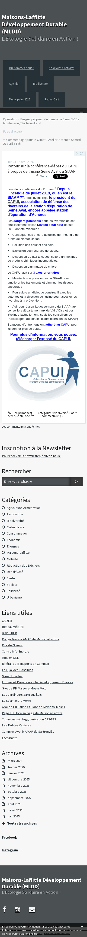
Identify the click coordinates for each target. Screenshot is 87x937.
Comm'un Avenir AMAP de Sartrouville (28, 731)
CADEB (7, 621)
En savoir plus (29, 933)
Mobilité (12, 559)
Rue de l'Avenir (12, 645)
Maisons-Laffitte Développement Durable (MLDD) (34, 24)
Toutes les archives (22, 823)
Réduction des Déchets (23, 565)
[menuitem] (43, 121)
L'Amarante (9, 738)
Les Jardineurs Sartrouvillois (22, 694)
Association (15, 514)
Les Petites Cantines (16, 725)
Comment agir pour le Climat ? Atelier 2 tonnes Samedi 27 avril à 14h (42, 142)
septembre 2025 (19, 798)
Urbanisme (14, 597)
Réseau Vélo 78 (12, 627)
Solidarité (13, 591)
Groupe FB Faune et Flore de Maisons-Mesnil (33, 707)
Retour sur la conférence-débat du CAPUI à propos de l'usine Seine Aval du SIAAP (43, 168)
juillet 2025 (15, 810)
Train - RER (9, 633)
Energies (13, 546)
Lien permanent (20, 413)
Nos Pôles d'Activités (61, 68)
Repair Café (52, 99)
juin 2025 (14, 816)
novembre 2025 (18, 786)
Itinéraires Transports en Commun (25, 664)
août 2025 (14, 804)
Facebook (9, 837)
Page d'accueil (13, 131)
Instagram (10, 850)
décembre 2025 (19, 779)
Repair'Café (15, 572)
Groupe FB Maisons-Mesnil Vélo (24, 688)
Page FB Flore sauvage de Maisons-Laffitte (32, 713)
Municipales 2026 (19, 99)
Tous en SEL (10, 658)
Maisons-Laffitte (18, 552)
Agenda (14, 84)
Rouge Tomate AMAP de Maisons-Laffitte (30, 639)
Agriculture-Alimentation (24, 508)
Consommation (17, 533)
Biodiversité (40, 84)
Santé (19, 416)
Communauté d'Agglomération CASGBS (29, 719)
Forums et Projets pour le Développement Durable (37, 682)
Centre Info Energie (15, 651)
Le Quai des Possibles (17, 670)
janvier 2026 (16, 773)
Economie (14, 540)
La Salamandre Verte (16, 700)
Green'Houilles (12, 676)
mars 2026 (15, 761)
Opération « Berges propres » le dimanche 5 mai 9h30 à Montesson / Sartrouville (41, 121)
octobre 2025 (17, 792)
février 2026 (16, 767)
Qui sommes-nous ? (21, 68)
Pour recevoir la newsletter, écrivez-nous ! (31, 456)
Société (29, 416)
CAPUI (13, 202)
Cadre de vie (15, 527)
